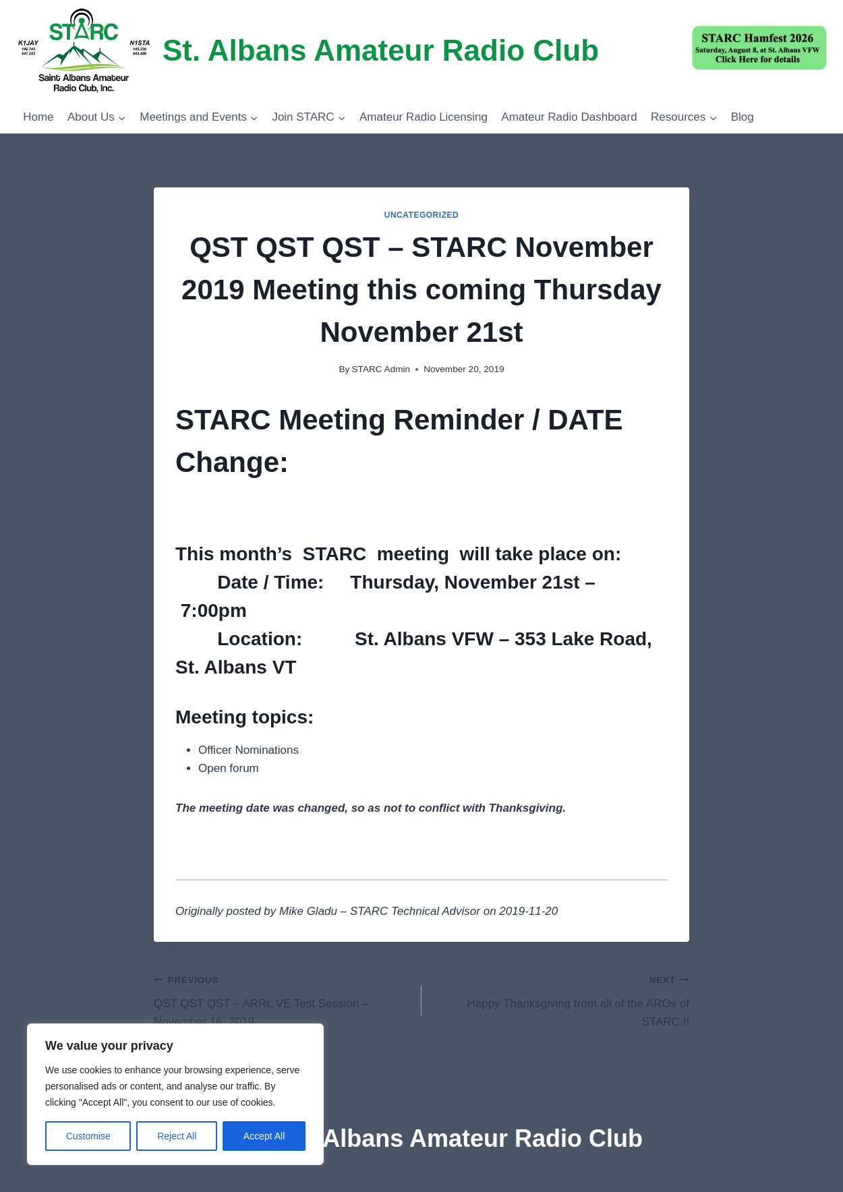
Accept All (264, 1136)
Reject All (176, 1136)
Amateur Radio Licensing (423, 117)
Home (38, 117)
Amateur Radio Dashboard (569, 117)
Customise (88, 1136)
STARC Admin (381, 369)
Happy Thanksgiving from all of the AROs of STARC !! (561, 999)
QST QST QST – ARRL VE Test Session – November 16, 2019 (282, 999)
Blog (742, 117)
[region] (175, 1094)
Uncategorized (421, 215)
